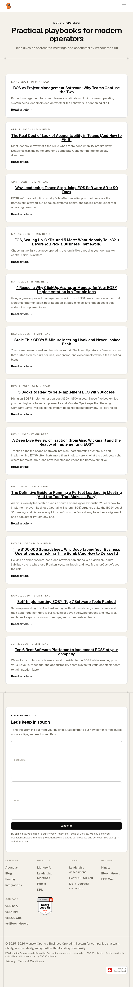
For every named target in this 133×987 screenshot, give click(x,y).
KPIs (40, 890)
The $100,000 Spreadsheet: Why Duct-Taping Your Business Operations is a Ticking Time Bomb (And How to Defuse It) (66, 551)
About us (11, 867)
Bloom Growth (111, 873)
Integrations (13, 885)
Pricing (10, 879)
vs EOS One (13, 918)
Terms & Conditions (31, 961)
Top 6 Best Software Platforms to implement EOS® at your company (66, 651)
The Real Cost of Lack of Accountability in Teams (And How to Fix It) (66, 137)
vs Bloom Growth (17, 923)
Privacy (10, 961)
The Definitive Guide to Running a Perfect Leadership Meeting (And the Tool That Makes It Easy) (66, 494)
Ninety (105, 867)
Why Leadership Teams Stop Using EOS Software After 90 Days (66, 189)
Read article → (21, 110)
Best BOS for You (81, 878)
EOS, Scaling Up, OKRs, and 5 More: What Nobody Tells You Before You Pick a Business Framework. (66, 241)
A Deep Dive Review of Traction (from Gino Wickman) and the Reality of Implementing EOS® (66, 442)
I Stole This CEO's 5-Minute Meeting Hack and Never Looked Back (66, 341)
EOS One (107, 879)
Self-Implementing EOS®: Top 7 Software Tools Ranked (66, 601)
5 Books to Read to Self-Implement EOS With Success (66, 392)
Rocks (41, 884)
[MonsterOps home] (8, 6)
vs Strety (11, 912)
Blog (8, 873)
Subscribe (67, 825)
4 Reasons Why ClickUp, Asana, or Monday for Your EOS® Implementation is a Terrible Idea (66, 289)
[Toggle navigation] (124, 6)
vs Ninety (11, 906)
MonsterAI (44, 867)
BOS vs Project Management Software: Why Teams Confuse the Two (66, 89)
